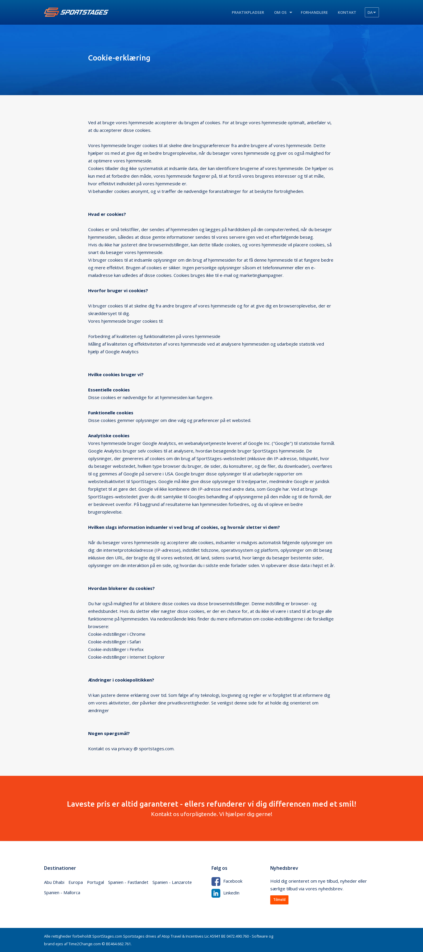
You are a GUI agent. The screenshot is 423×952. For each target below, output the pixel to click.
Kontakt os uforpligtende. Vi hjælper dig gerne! (211, 808)
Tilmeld (279, 899)
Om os (280, 12)
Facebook (227, 881)
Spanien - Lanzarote (174, 882)
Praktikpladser (248, 12)
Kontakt (347, 12)
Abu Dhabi (54, 882)
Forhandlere (314, 12)
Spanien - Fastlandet (129, 882)
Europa (75, 882)
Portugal (95, 882)
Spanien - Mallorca (62, 893)
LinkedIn (226, 893)
